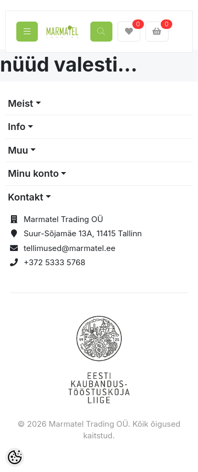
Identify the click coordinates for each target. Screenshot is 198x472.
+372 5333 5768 (55, 262)
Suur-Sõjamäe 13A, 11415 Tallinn (83, 233)
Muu (18, 150)
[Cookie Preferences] (14, 457)
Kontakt (25, 197)
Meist (20, 103)
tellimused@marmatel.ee (70, 248)
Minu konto (33, 173)
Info (17, 126)
